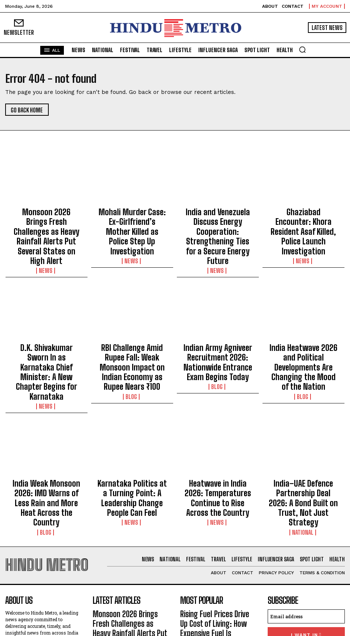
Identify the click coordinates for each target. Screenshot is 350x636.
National (303, 443)
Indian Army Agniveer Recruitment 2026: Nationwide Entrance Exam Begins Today (217, 322)
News (46, 237)
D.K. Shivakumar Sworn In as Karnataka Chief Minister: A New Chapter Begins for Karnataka (46, 322)
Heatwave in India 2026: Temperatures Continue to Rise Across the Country (218, 423)
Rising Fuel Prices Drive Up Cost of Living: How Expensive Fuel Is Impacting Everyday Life (217, 525)
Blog (132, 340)
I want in (306, 539)
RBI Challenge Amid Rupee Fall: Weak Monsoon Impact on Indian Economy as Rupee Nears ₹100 (132, 322)
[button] (302, 49)
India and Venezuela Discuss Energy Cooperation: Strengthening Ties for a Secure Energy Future (218, 219)
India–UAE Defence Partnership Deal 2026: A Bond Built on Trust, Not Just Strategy (303, 426)
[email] (306, 522)
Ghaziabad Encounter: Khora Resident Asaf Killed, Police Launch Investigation (303, 216)
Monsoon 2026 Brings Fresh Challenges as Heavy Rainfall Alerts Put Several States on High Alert (46, 219)
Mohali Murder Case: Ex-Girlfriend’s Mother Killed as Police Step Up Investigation (132, 216)
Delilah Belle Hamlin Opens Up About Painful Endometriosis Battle (214, 550)
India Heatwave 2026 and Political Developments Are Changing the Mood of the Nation (303, 322)
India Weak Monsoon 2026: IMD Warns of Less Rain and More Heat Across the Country (46, 426)
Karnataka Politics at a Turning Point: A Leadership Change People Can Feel (132, 423)
